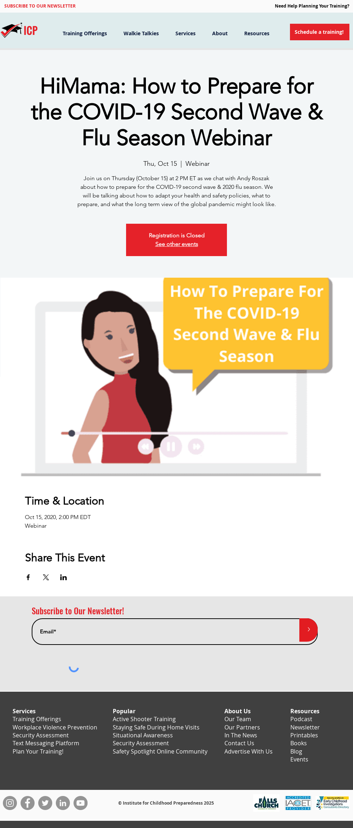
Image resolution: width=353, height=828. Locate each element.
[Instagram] (10, 803)
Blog (296, 751)
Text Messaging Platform (46, 743)
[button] (40, 6)
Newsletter (305, 727)
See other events (176, 244)
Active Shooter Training (144, 719)
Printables (304, 735)
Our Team (237, 719)
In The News (240, 735)
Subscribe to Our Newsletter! (78, 611)
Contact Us (239, 743)
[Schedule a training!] (319, 32)
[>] (308, 630)
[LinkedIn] (63, 803)
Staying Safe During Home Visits (156, 727)
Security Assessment (41, 735)
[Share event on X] (46, 577)
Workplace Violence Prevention (55, 727)
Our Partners (242, 727)
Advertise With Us (248, 751)
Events (299, 759)
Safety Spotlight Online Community (160, 751)
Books (298, 743)
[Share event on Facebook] (28, 577)
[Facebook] (28, 803)
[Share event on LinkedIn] (63, 577)
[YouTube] (80, 803)
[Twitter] (45, 803)
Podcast (301, 719)
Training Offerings (37, 719)
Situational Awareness (143, 735)
